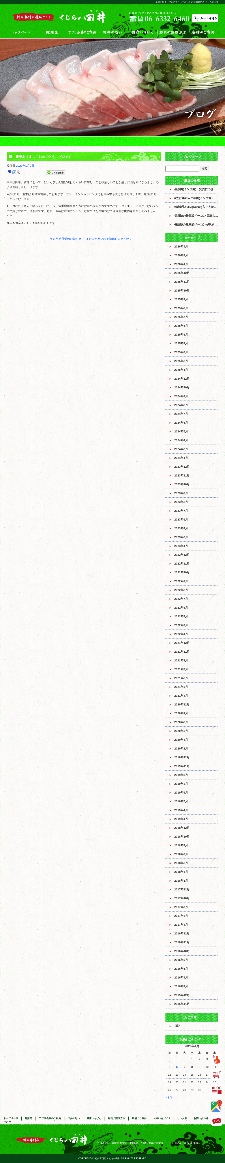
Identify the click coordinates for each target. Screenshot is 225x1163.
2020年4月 (181, 739)
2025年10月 (181, 290)
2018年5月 (181, 871)
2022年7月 (181, 598)
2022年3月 (181, 625)
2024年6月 (181, 422)
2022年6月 (181, 607)
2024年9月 (181, 396)
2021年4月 (181, 695)
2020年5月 (181, 731)
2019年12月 (181, 757)
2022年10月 (181, 572)
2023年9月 (181, 493)
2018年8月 (181, 854)
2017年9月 (181, 907)
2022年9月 (181, 581)
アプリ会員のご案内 (82, 32)
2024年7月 (181, 413)
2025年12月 (181, 273)
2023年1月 (181, 546)
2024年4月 (181, 440)
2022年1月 (181, 634)
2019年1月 (181, 819)
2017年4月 (181, 924)
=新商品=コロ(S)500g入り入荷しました (196, 207)
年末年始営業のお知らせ (63, 238)
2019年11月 (181, 766)
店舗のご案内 (203, 32)
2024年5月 (181, 431)
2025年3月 (181, 352)
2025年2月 (181, 361)
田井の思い (112, 32)
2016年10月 (181, 951)
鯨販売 (52, 32)
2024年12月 (181, 378)
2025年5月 (181, 334)
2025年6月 (181, 325)
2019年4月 (181, 810)
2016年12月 (181, 933)
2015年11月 (181, 1004)
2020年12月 (181, 704)
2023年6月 (181, 519)
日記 (177, 1026)
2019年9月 (181, 775)
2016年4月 (181, 977)
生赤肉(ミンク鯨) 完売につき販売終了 (196, 189)
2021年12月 (181, 642)
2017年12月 (181, 889)
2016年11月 (181, 942)
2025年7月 (181, 317)
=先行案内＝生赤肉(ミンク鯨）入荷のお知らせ (196, 198)
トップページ (22, 32)
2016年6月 (181, 968)
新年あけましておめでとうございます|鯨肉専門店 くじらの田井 (187, 2)
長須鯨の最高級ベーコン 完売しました (196, 215)
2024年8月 (181, 405)
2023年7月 (181, 510)
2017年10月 (181, 898)
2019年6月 (181, 792)
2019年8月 (181, 783)
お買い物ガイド (161, 1118)
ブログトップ (192, 157)
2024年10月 (181, 387)
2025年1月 (181, 369)
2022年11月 (181, 563)
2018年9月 (181, 845)
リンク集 (182, 1118)
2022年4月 (181, 616)
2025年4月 (181, 343)
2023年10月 (181, 484)
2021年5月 (181, 687)
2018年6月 (181, 863)
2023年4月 (181, 528)
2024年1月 (181, 458)
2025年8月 (181, 308)
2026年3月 (181, 255)
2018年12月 (181, 827)
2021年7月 (181, 669)
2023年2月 (181, 537)
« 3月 (169, 1097)
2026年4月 (181, 246)
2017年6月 (181, 915)
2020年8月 (181, 722)
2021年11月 (181, 651)
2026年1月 (181, 264)
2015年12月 (181, 995)
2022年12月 (181, 554)
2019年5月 (181, 801)
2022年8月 (181, 590)
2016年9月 (181, 960)
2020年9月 (181, 713)
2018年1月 (181, 880)
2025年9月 (181, 299)
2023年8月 (181, 502)
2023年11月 (181, 475)
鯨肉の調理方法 (173, 32)
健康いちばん (143, 32)
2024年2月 (181, 449)
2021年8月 (181, 660)
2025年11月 (181, 281)
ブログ (7, 1122)
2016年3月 (181, 986)
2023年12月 (181, 466)
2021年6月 (181, 678)
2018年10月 (181, 836)
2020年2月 (181, 748)
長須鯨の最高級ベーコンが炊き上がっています (196, 224)
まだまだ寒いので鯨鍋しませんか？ (111, 238)
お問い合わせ (201, 1118)
